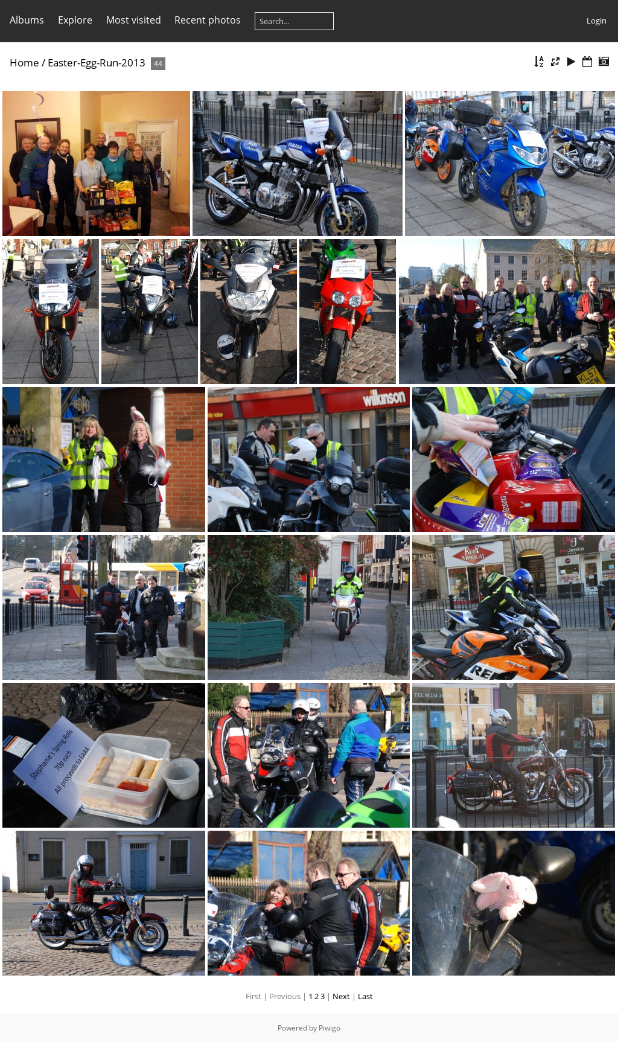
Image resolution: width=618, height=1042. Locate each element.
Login (597, 20)
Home (24, 62)
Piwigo (329, 1028)
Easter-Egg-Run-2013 (96, 62)
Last (365, 996)
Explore (75, 20)
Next (341, 996)
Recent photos (207, 20)
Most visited (133, 20)
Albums (27, 20)
